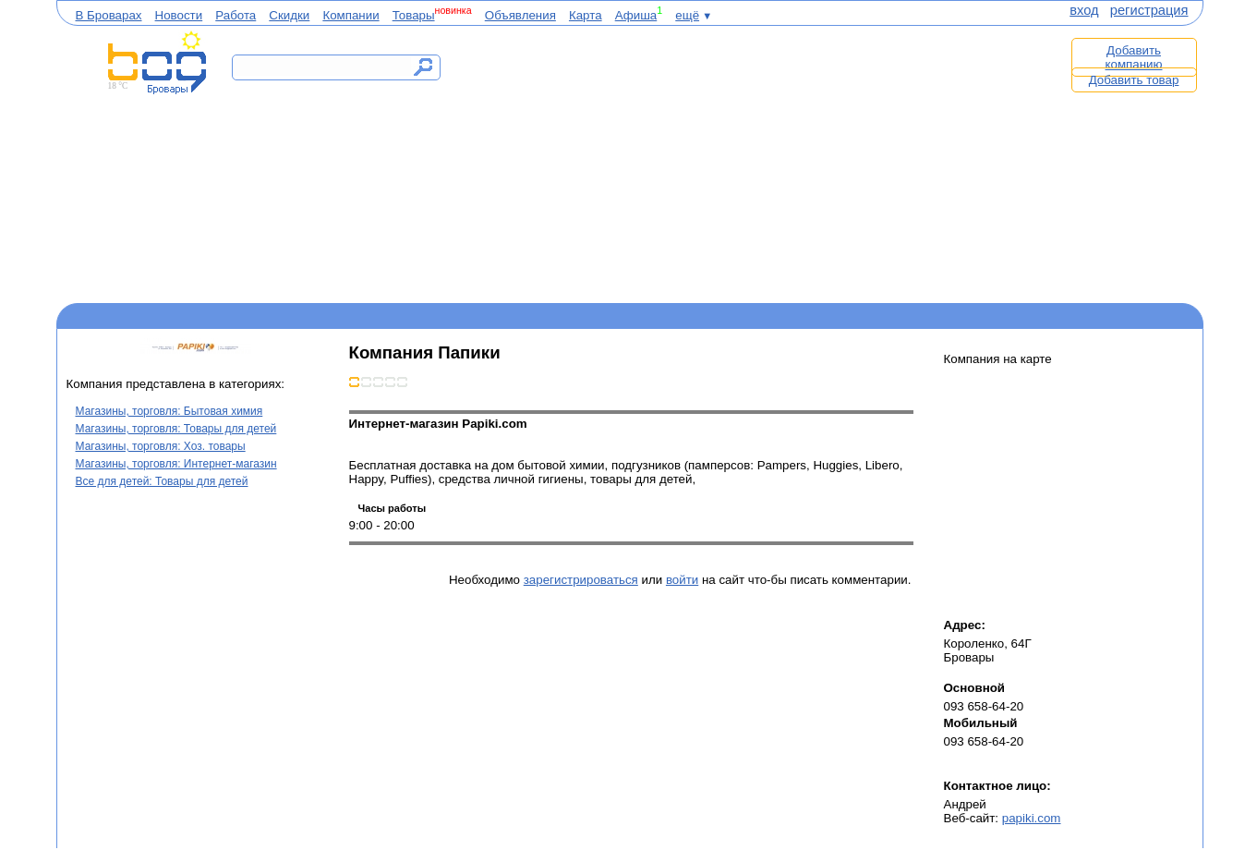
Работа (235, 15)
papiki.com (1031, 818)
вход (1084, 10)
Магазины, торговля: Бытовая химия (169, 411)
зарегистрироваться (581, 580)
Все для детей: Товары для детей (162, 481)
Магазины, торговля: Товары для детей (176, 428)
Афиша (636, 15)
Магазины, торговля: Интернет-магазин (176, 463)
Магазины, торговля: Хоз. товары (161, 446)
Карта (585, 15)
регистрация (1149, 10)
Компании (350, 15)
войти (682, 580)
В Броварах (109, 15)
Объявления (520, 15)
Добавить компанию (1134, 57)
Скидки (289, 15)
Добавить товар (1134, 80)
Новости (179, 15)
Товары (414, 15)
